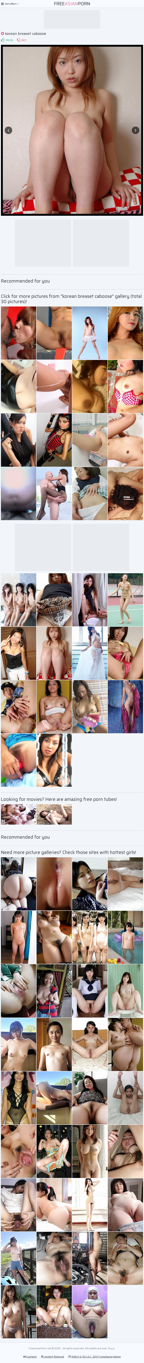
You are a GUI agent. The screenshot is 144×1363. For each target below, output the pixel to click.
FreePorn (72, 3)
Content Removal (52, 1357)
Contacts (30, 1357)
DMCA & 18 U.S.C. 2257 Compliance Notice (94, 1357)
